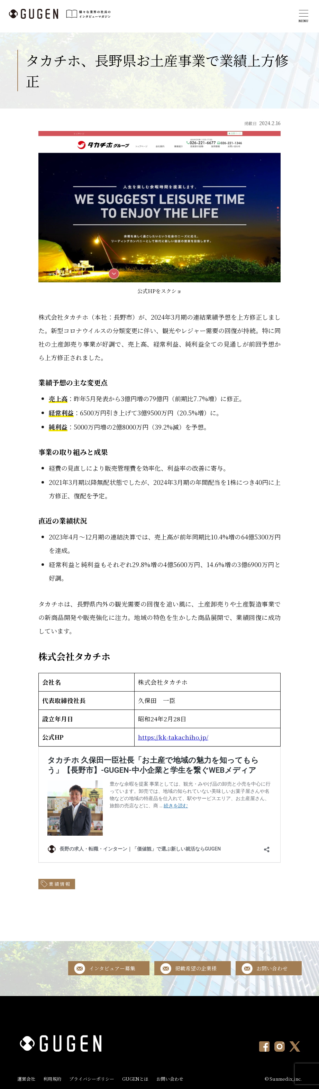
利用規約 (52, 1079)
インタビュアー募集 (112, 968)
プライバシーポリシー (91, 1079)
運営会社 (26, 1079)
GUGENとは (135, 1079)
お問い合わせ (272, 968)
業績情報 (60, 884)
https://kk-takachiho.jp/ (173, 737)
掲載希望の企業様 (196, 968)
